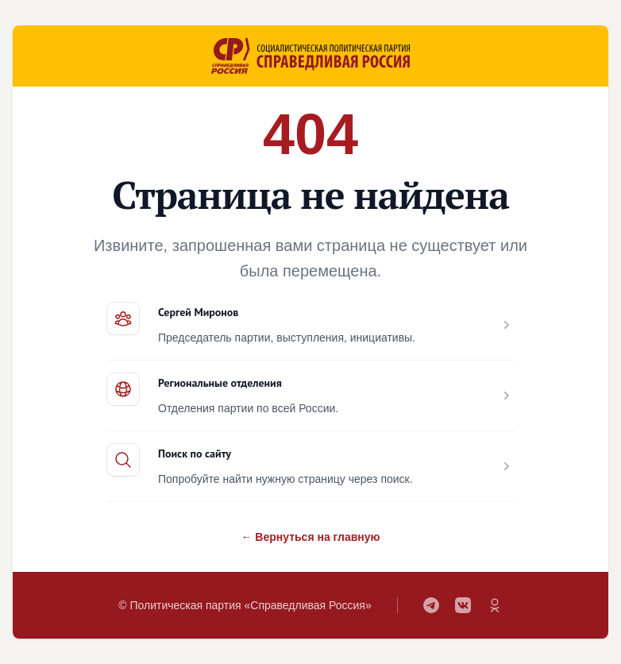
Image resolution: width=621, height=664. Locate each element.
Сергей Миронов (198, 312)
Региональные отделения (220, 383)
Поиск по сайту (194, 453)
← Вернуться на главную (310, 537)
